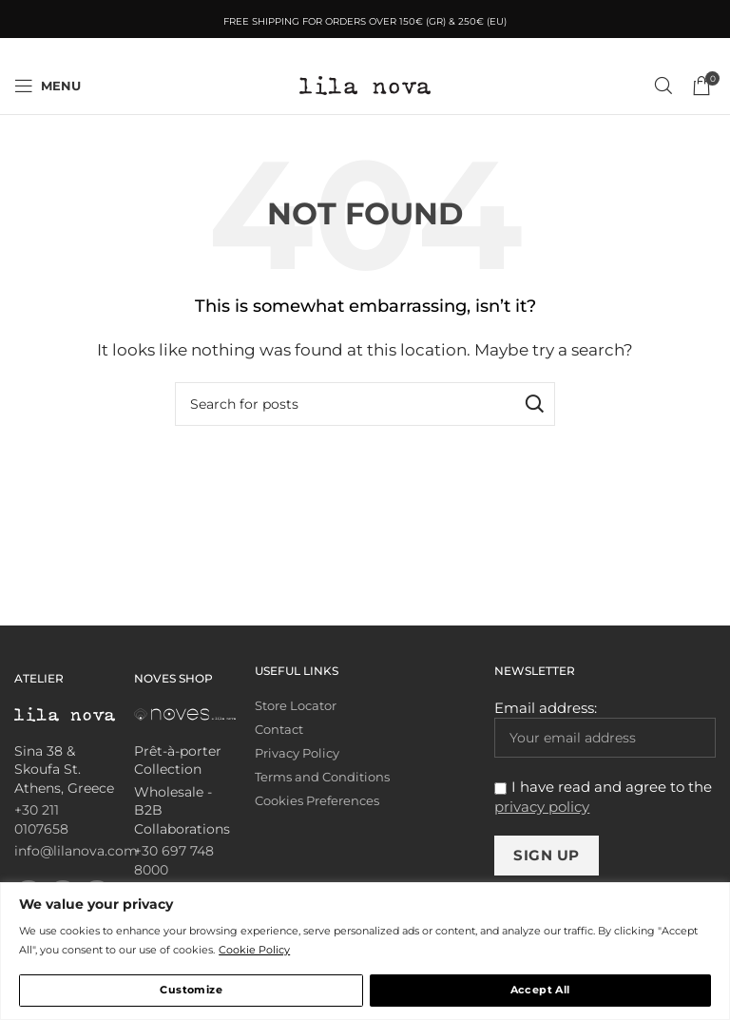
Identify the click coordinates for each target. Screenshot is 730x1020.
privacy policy (541, 807)
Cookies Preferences (317, 801)
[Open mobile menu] (47, 86)
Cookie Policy (254, 949)
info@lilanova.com (76, 850)
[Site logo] (365, 84)
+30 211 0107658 (41, 819)
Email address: (605, 728)
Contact (279, 729)
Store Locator (295, 706)
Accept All (540, 989)
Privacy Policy (297, 753)
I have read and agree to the (603, 797)
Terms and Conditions (322, 777)
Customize (191, 989)
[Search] (663, 86)
